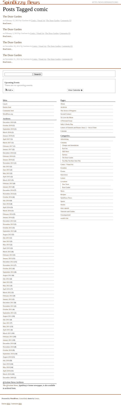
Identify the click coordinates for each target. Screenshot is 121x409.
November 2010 (8, 347)
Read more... (7, 23)
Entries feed (7, 107)
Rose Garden (66, 187)
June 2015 (6, 170)
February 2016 (8, 156)
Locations (63, 181)
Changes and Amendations (70, 145)
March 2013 (7, 252)
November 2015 (8, 163)
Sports (62, 201)
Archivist (63, 107)
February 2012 (8, 296)
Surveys (64, 155)
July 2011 (6, 320)
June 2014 (6, 204)
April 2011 (6, 330)
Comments (16, 404)
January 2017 (7, 149)
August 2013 (7, 234)
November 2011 (8, 306)
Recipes (63, 194)
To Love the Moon (66, 117)
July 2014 (6, 200)
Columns (63, 143)
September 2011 (8, 313)
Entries (6, 404)
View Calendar (75, 90)
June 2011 (6, 323)
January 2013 (7, 258)
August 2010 (7, 357)
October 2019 (7, 125)
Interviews (64, 175)
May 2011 (6, 326)
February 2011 (8, 336)
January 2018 (7, 136)
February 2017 (8, 146)
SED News (65, 151)
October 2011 (7, 309)
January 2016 (7, 160)
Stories (62, 205)
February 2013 (8, 255)
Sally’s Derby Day (66, 124)
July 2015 (6, 166)
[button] (9, 90)
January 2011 (7, 340)
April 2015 (6, 177)
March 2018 (7, 132)
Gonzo (37, 398)
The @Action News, (10, 385)
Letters (62, 178)
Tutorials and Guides (67, 211)
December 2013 (8, 221)
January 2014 (7, 217)
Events (62, 171)
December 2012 (8, 262)
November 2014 (8, 194)
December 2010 (8, 343)
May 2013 (6, 245)
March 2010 (7, 374)
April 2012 (6, 289)
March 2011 (7, 333)
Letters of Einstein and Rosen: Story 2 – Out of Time (78, 127)
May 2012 (6, 286)
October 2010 (7, 350)
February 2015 (8, 183)
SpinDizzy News (66, 198)
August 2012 (7, 275)
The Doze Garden (12, 16)
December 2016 (8, 153)
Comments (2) (65, 20)
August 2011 (7, 316)
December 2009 (8, 377)
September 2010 (8, 354)
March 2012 (7, 292)
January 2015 (7, 187)
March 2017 (7, 143)
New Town (65, 184)
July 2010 (6, 360)
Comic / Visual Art (38, 20)
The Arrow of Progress (68, 111)
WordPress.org (8, 114)
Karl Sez (65, 148)
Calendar (63, 131)
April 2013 (6, 248)
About (62, 104)
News (62, 191)
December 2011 (8, 302)
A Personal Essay (66, 121)
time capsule (64, 208)
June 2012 (6, 282)
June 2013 (6, 241)
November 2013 (8, 224)
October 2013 (7, 228)
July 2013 (6, 238)
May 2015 (6, 173)
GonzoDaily (23, 398)
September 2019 (8, 129)
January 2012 (7, 299)
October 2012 (7, 268)
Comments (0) (65, 33)
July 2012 (6, 279)
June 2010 (6, 364)
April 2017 (6, 139)
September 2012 (8, 272)
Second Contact (65, 114)
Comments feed (8, 111)
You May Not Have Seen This (71, 161)
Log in (5, 104)
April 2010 (6, 371)
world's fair (64, 218)
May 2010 (6, 367)
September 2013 (8, 231)
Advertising (64, 139)
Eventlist (63, 168)
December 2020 (8, 122)
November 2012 (8, 265)
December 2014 (8, 190)
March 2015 (7, 180)
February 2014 (8, 214)
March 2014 (7, 211)
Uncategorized (65, 215)
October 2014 (7, 197)
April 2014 (6, 207)
